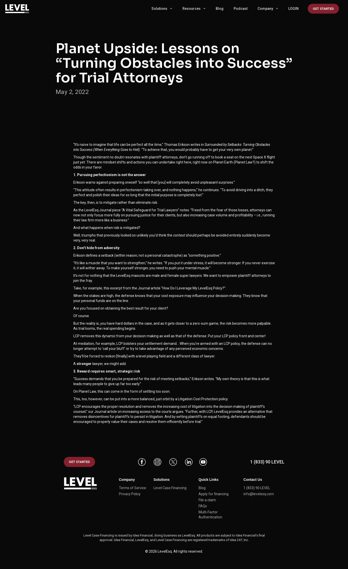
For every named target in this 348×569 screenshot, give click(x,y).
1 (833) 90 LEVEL (267, 461)
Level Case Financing (169, 488)
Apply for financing (214, 494)
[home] (20, 8)
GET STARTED (79, 462)
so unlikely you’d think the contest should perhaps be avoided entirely (186, 235)
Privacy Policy (130, 494)
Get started (323, 9)
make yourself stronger (129, 268)
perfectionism (131, 190)
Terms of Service (132, 488)
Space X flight (264, 157)
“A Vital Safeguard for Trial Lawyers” (150, 210)
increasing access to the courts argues (152, 412)
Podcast (240, 9)
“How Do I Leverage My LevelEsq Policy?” (193, 288)
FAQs (203, 506)
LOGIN (293, 9)
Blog (220, 9)
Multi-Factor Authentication (210, 514)
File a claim (207, 500)
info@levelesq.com (258, 494)
